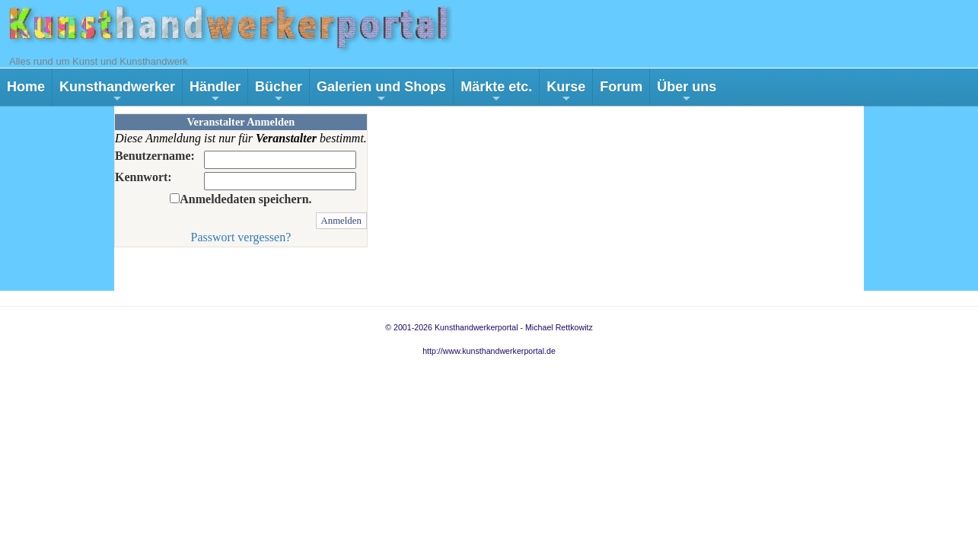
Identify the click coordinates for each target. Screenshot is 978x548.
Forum (621, 86)
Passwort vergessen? (241, 237)
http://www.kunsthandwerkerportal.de (489, 350)
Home (26, 86)
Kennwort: (143, 176)
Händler (215, 92)
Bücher (278, 92)
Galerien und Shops (381, 92)
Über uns (686, 92)
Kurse (565, 92)
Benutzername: (155, 155)
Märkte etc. (496, 92)
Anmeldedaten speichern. (245, 199)
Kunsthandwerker (117, 92)
